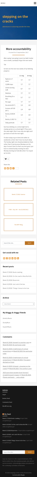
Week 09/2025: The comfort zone (20, 369)
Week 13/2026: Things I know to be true (16, 288)
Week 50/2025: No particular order (14, 345)
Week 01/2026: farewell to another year (16, 342)
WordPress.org (6, 406)
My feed (7, 414)
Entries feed (6, 398)
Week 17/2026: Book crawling (12, 272)
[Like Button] (5, 159)
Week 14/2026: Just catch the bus (14, 284)
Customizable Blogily (18, 475)
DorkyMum (6, 323)
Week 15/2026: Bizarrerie (11, 280)
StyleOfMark (7, 327)
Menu (3, 3)
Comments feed (7, 402)
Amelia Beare (7, 318)
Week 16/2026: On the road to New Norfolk (17, 276)
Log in (4, 394)
